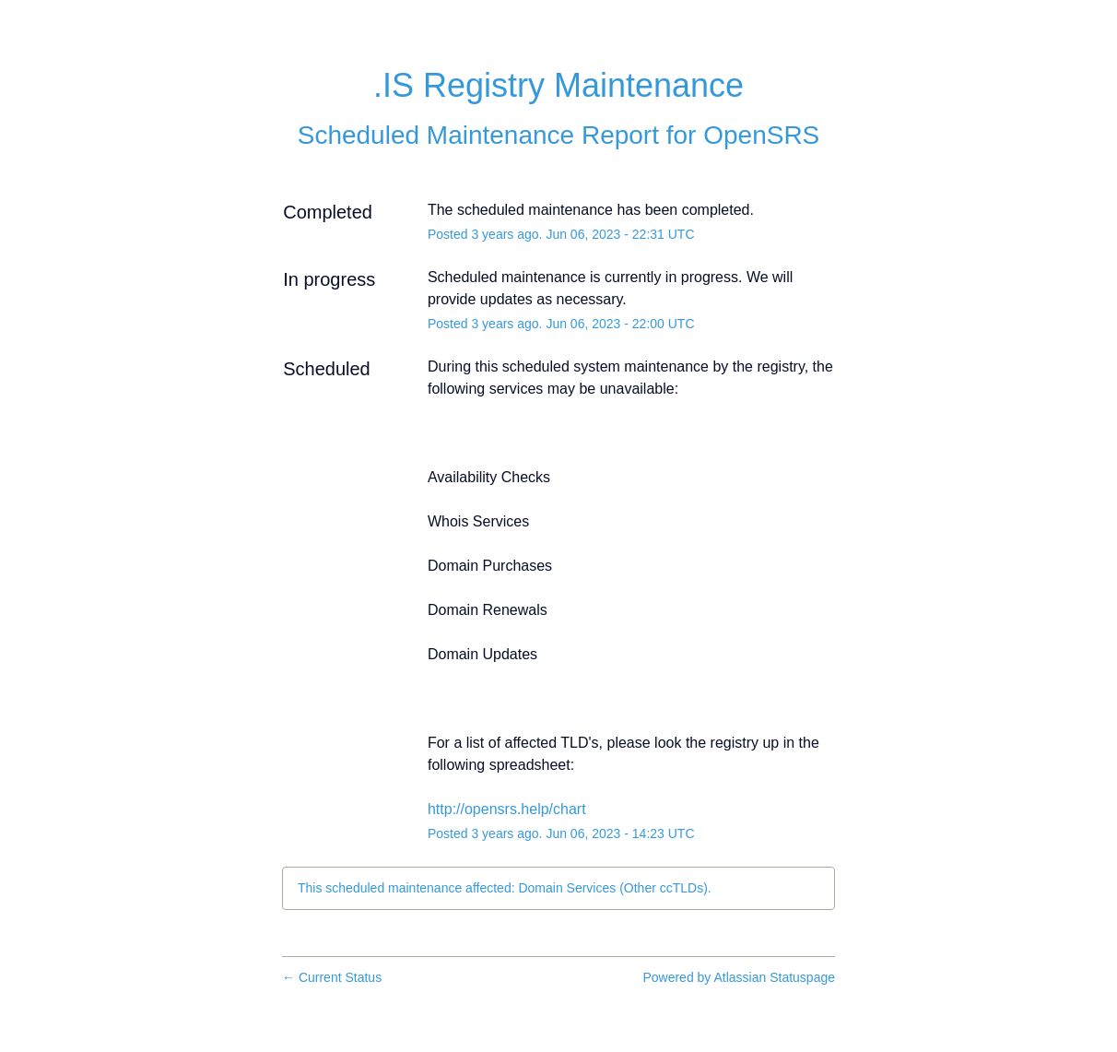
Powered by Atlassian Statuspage (738, 977)
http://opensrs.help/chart (507, 809)
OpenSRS (761, 135)
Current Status (332, 977)
